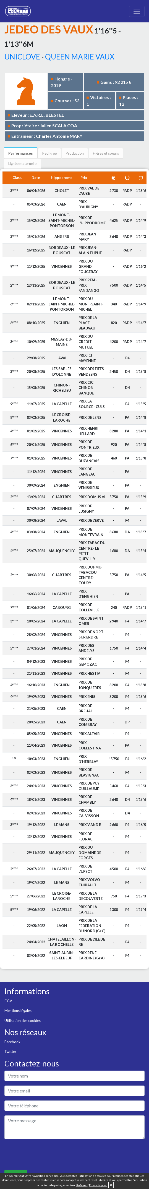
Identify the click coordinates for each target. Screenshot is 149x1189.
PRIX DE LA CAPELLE (88, 909)
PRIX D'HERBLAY (88, 759)
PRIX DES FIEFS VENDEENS (91, 371)
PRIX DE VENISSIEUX (89, 485)
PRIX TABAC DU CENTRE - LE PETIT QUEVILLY (92, 551)
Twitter (10, 1051)
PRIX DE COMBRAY (88, 722)
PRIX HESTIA (89, 673)
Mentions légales (18, 1010)
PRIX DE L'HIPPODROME (92, 220)
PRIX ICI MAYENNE (87, 358)
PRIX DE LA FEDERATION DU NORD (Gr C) (92, 925)
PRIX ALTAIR (89, 733)
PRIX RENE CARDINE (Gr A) (91, 955)
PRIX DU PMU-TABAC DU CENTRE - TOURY (91, 575)
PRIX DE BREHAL (86, 708)
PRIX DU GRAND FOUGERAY (88, 266)
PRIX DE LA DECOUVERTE (91, 896)
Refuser (81, 1185)
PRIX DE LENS (90, 417)
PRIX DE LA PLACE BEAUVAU (88, 322)
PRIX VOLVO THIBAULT (89, 882)
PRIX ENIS (87, 696)
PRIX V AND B (90, 824)
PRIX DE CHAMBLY (87, 799)
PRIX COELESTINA (90, 745)
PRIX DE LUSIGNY (86, 508)
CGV (8, 1001)
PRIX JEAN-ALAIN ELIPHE (90, 250)
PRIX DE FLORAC (86, 836)
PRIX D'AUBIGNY (88, 204)
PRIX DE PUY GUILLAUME (89, 786)
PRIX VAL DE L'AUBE (89, 191)
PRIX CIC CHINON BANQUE (86, 387)
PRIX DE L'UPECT (85, 869)
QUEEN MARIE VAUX (79, 56)
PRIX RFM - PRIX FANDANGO (89, 285)
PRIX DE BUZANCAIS (89, 458)
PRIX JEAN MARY (87, 237)
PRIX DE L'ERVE (91, 520)
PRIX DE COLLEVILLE (89, 607)
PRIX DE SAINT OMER (91, 621)
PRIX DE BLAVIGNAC (89, 772)
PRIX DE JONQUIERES (90, 685)
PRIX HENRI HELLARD (88, 431)
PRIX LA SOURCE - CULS (92, 404)
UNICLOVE (22, 56)
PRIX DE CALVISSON (89, 813)
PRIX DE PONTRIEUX (89, 444)
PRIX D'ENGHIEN (88, 594)
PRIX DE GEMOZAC (88, 661)
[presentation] (46, 1154)
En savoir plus (98, 1185)
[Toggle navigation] (137, 11)
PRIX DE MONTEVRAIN (91, 532)
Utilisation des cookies (22, 1020)
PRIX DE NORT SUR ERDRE (91, 634)
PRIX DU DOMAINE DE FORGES (90, 852)
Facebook (12, 1042)
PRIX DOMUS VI (92, 497)
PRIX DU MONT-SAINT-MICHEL (91, 304)
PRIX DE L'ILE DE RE (92, 942)
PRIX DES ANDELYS (87, 648)
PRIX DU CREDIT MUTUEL (86, 341)
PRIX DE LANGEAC (87, 471)
